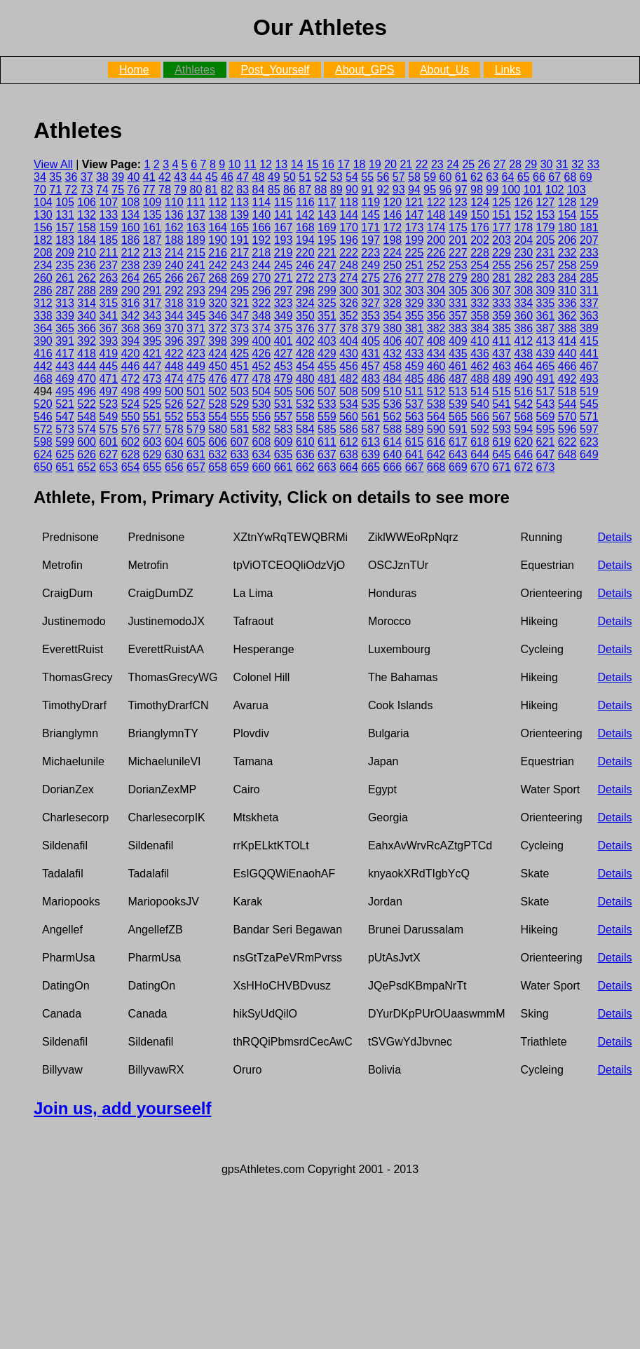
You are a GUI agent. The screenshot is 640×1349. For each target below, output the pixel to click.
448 (174, 366)
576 (130, 429)
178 (523, 227)
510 (392, 391)
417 (64, 353)
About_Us (444, 70)
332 (479, 303)
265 (152, 278)
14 (297, 164)
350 (305, 316)
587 (370, 429)
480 (305, 379)
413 (545, 341)
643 (458, 454)
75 (117, 190)
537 (414, 404)
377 (327, 328)
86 (289, 190)
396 (174, 341)
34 (40, 177)
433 (414, 353)
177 (501, 227)
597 (589, 429)
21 (406, 164)
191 (239, 240)
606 (217, 442)
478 (261, 379)
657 (195, 467)
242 (217, 265)
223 (370, 253)
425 (239, 353)
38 (102, 177)
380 (392, 328)
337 (589, 303)
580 (217, 429)
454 (305, 366)
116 (305, 202)
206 (567, 240)
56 (383, 177)
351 (327, 316)
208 (43, 253)
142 (305, 215)
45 (211, 177)
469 (64, 379)
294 (217, 290)
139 (239, 215)
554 (217, 417)
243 (239, 265)
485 (414, 379)
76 (134, 190)
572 (43, 429)
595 (545, 429)
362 (567, 316)
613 (370, 442)
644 (479, 454)
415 (589, 341)
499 (152, 391)
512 (436, 391)
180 (567, 227)
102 (554, 190)
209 (64, 253)
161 (152, 227)
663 (327, 467)
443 (64, 366)
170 (348, 227)
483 (370, 379)
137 (195, 215)
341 (108, 316)
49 (274, 177)
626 (86, 454)
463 (501, 366)
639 (370, 454)
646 (523, 454)
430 (348, 353)
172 (392, 227)
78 (164, 190)
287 (64, 290)
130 (43, 215)
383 (458, 328)
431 (370, 353)
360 (523, 316)
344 (174, 316)
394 (130, 341)
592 (479, 429)
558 (305, 417)
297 (283, 290)
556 (261, 417)
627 (108, 454)
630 (174, 454)
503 (239, 391)
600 (86, 442)
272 (305, 278)
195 (327, 240)
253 (458, 265)
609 (283, 442)
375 (283, 328)
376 (305, 328)
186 (130, 240)
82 (227, 190)
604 (174, 442)
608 (261, 442)
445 (108, 366)
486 (436, 379)
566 (479, 417)
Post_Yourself (274, 70)
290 (130, 290)
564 (436, 417)
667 (414, 467)
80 (196, 190)
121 (414, 202)
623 (589, 442)
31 (562, 164)
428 (305, 353)
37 (87, 177)
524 (130, 404)
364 (43, 328)
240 (174, 265)
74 (102, 190)
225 (414, 253)
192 (261, 240)
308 (523, 290)
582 (261, 429)
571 (589, 417)
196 (348, 240)
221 (327, 253)
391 (64, 341)
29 (530, 164)
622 (567, 442)
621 (545, 442)
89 (336, 190)
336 (567, 303)
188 (174, 240)
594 (523, 429)
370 (174, 328)
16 (328, 164)
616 (436, 442)
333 (501, 303)
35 (55, 177)
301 (370, 290)
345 (195, 316)
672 (523, 467)
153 (545, 215)
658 (217, 467)
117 (327, 202)
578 (174, 429)
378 (348, 328)
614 (392, 442)
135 (152, 215)
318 (174, 303)
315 (108, 303)
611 (327, 442)
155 (589, 215)
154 (567, 215)
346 (217, 316)
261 (64, 278)
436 (479, 353)
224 (392, 253)
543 (545, 404)
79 (180, 190)
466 (567, 366)
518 (567, 391)
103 (576, 190)
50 (289, 177)
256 (523, 265)
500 (174, 391)
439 (545, 353)
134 (130, 215)
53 (336, 177)
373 (239, 328)
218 (261, 253)
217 (239, 253)
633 (239, 454)
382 (436, 328)
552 (174, 417)
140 (261, 215)
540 (479, 404)
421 (152, 353)
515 (501, 391)
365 (64, 328)
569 (545, 417)
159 (108, 227)
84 (258, 190)
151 (501, 215)
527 (195, 404)
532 (305, 404)
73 (87, 190)
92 (383, 190)
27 (499, 164)
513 (458, 391)
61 (461, 177)
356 (436, 316)
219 (283, 253)
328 (392, 303)
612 (348, 442)
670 (479, 467)
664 (348, 467)
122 (436, 202)
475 (195, 379)
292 (174, 290)
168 (305, 227)
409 (458, 341)
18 (359, 164)
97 (461, 190)
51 (305, 177)
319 (195, 303)
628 (130, 454)
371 (195, 328)
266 (174, 278)
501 (195, 391)
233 (589, 253)
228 (479, 253)
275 (370, 278)
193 (283, 240)
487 (458, 379)
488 (479, 379)
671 (501, 467)
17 (343, 164)
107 (108, 202)
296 (261, 290)
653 (108, 467)
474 (174, 379)
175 (458, 227)
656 (174, 467)
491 (545, 379)
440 (567, 353)
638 (348, 454)
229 (501, 253)
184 (86, 240)
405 (370, 341)
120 (392, 202)
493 (589, 379)
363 (589, 316)
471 (108, 379)
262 (86, 278)
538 (436, 404)
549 (108, 417)
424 (217, 353)
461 (458, 366)
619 (501, 442)
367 (108, 328)
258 (567, 265)
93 (399, 190)
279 (458, 278)
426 (261, 353)
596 (567, 429)
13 (281, 164)
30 (546, 164)
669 (458, 467)
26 (484, 164)
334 (523, 303)
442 (43, 366)
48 (258, 177)
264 (130, 278)
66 (539, 177)
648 (567, 454)
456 (348, 366)
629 (152, 454)
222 (348, 253)
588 (392, 429)
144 (348, 215)
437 (501, 353)
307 (501, 290)
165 (239, 227)
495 (64, 391)
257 (545, 265)
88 (321, 190)
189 (195, 240)
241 (195, 265)
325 (327, 303)
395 (152, 341)
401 (283, 341)
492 (567, 379)
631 (195, 454)
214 (174, 253)
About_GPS (365, 70)
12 (265, 164)
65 (523, 177)
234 (43, 265)
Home (134, 70)
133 (108, 215)
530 (261, 404)
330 (436, 303)
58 (414, 177)
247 (327, 265)
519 (589, 391)
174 (436, 227)
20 (390, 164)
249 (370, 265)
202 (479, 240)
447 (152, 366)
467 (589, 366)
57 (399, 177)
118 (348, 202)
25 (468, 164)
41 (149, 177)
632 (217, 454)
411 (501, 341)
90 (352, 190)
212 (130, 253)
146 (392, 215)
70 (40, 190)
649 (589, 454)
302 (392, 290)
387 (545, 328)
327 (370, 303)
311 (589, 290)
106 (86, 202)
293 (195, 290)
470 (86, 379)
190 (217, 240)
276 (392, 278)
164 (217, 227)
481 (327, 379)
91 (367, 190)
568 (523, 417)
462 (479, 366)
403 (327, 341)
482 (348, 379)
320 (217, 303)
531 (283, 404)
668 (436, 467)
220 (305, 253)
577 (152, 429)
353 (370, 316)
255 (501, 265)
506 (305, 391)
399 (239, 341)
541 (501, 404)
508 (348, 391)
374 (261, 328)
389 (589, 328)
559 (327, 417)
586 (348, 429)
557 (283, 417)
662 (305, 467)
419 (108, 353)
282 (523, 278)
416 (43, 353)
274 (348, 278)
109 (152, 202)
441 (589, 353)
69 (586, 177)
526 (174, 404)
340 (86, 316)
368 (130, 328)
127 (545, 202)
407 (414, 341)
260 (43, 278)
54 (352, 177)
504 (261, 391)
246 (305, 265)
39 (117, 177)
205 (545, 240)
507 (327, 391)
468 (43, 379)
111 (195, 202)
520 (43, 404)
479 (283, 379)
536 (392, 404)
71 (55, 190)
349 (283, 316)
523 (108, 404)
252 (436, 265)
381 (414, 328)
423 (195, 353)
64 (508, 177)
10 (235, 164)
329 (414, 303)
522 (86, 404)
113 (239, 202)
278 (436, 278)
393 (108, 341)
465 (545, 366)
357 (458, 316)
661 (283, 467)
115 (283, 202)
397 (195, 341)
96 (446, 190)
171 (370, 227)
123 (458, 202)
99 (492, 190)
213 (152, 253)
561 (370, 417)
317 (152, 303)
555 (239, 417)
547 (64, 417)
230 (523, 253)
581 (239, 429)
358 (479, 316)
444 (86, 366)
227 (458, 253)
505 (283, 391)
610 (305, 442)
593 (501, 429)
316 (130, 303)
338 (43, 316)
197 (370, 240)
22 (422, 164)
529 (239, 404)
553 (195, 417)
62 (476, 177)
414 (567, 341)
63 (492, 177)
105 (64, 202)
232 (567, 253)
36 (71, 177)
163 (195, 227)
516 (523, 391)
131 (64, 215)
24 (453, 164)
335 (545, 303)
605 (195, 442)
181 (589, 227)
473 (152, 379)
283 (545, 278)
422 (174, 353)
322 (261, 303)
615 (414, 442)
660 (261, 467)
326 (348, 303)
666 (392, 467)
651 (64, 467)
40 (134, 177)
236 (86, 265)
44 (196, 177)
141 (283, 215)
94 (414, 190)
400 (261, 341)
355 (414, 316)
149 (458, 215)
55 (367, 177)
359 (501, 316)
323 (283, 303)
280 (479, 278)
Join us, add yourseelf (122, 1108)
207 (589, 240)
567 (501, 417)
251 (414, 265)
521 (64, 404)
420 (130, 353)
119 (370, 202)
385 (501, 328)
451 (239, 366)
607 (239, 442)
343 (152, 316)
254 (479, 265)
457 (370, 366)
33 (593, 164)
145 (370, 215)
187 (152, 240)
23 (437, 164)
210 (86, 253)
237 (108, 265)
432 (392, 353)
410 (479, 341)
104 (43, 202)
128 (567, 202)
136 (174, 215)
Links (508, 70)
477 (239, 379)
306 (479, 290)
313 (64, 303)
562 (392, 417)
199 (414, 240)
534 (348, 404)
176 (479, 227)
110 (174, 202)
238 (130, 265)
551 (152, 417)
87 (305, 190)
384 (479, 328)
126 (523, 202)
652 (86, 467)
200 (436, 240)
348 (261, 316)
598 (43, 442)
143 (327, 215)
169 (327, 227)
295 (239, 290)
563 (414, 417)
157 (64, 227)
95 (429, 190)
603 (152, 442)
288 (86, 290)
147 (414, 215)
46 (227, 177)
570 (567, 417)
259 (589, 265)
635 (283, 454)
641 (414, 454)
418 (86, 353)
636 (305, 454)
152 (523, 215)
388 (567, 328)
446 (130, 366)
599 (64, 442)
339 (64, 316)
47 (242, 177)
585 (327, 429)
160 (130, 227)
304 (436, 290)
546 (43, 417)
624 (43, 454)
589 (414, 429)
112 (217, 202)
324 (305, 303)
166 (261, 227)
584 (305, 429)
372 (217, 328)
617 (458, 442)
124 (479, 202)
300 (348, 290)
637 (327, 454)
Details (615, 537)
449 (195, 366)
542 (523, 404)
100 (511, 190)
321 (239, 303)
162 (174, 227)
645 (501, 454)
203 (501, 240)
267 (195, 278)
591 (458, 429)
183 (64, 240)
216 (217, 253)
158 (86, 227)
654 (130, 467)
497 (108, 391)
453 (283, 366)
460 (436, 366)
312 (43, 303)
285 (589, 278)
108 (130, 202)
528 (217, 404)
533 (327, 404)
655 (152, 467)
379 (370, 328)
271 (283, 278)
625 (64, 454)
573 (64, 429)
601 (108, 442)
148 (436, 215)
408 (436, 341)
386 (523, 328)
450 (217, 366)
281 (501, 278)
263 (108, 278)
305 (458, 290)
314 (86, 303)
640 (392, 454)
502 (217, 391)
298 (305, 290)
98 (476, 190)
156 (43, 227)
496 (86, 391)
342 (130, 316)
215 (195, 253)
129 (589, 202)
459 (414, 366)
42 (164, 177)
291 (152, 290)
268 (217, 278)
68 (570, 177)
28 (515, 164)
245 (283, 265)
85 (274, 190)
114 (261, 202)
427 (283, 353)
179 (545, 227)
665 (370, 467)
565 (458, 417)
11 (250, 164)
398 (217, 341)
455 (327, 366)
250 (392, 265)
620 (523, 442)
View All (53, 164)
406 (392, 341)
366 (86, 328)
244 (261, 265)
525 (152, 404)
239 (152, 265)
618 (479, 442)
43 (180, 177)
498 (130, 391)
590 (436, 429)
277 (414, 278)
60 (446, 177)
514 (479, 391)
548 (86, 417)
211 (108, 253)
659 (239, 467)
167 (283, 227)
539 (458, 404)
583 (283, 429)
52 (321, 177)
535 (370, 404)
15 (312, 164)
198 (392, 240)
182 (43, 240)
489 (501, 379)
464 (523, 366)
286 (43, 290)
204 (523, 240)
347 (239, 316)
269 (239, 278)
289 (108, 290)
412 (523, 341)
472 (130, 379)
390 (43, 341)
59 (429, 177)
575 (108, 429)
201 (458, 240)
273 (327, 278)
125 (501, 202)
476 (217, 379)
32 (577, 164)
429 (327, 353)
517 (545, 391)
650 (43, 467)
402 (305, 341)
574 (86, 429)
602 (130, 442)
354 (392, 316)
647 (545, 454)
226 (436, 253)
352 (348, 316)
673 (545, 467)
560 (348, 417)
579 (195, 429)
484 (392, 379)
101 (533, 190)
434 (436, 353)
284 (567, 278)
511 (414, 391)
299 (327, 290)
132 (86, 215)
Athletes (195, 70)
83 (242, 190)
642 (436, 454)
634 (261, 454)
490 (523, 379)
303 (414, 290)
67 (554, 177)
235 (64, 265)
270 (261, 278)
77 (149, 190)
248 (348, 265)
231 (545, 253)
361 (545, 316)
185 (108, 240)
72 (71, 190)
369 (152, 328)
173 (414, 227)
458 (392, 366)
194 (305, 240)
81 (211, 190)
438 (523, 353)
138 (217, 215)
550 (130, 417)
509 (370, 391)
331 (458, 303)
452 (261, 366)
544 (567, 404)
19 (375, 164)
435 (458, 353)
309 (545, 290)
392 (86, 341)
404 (348, 341)
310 (567, 290)
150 (479, 215)
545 (589, 404)
